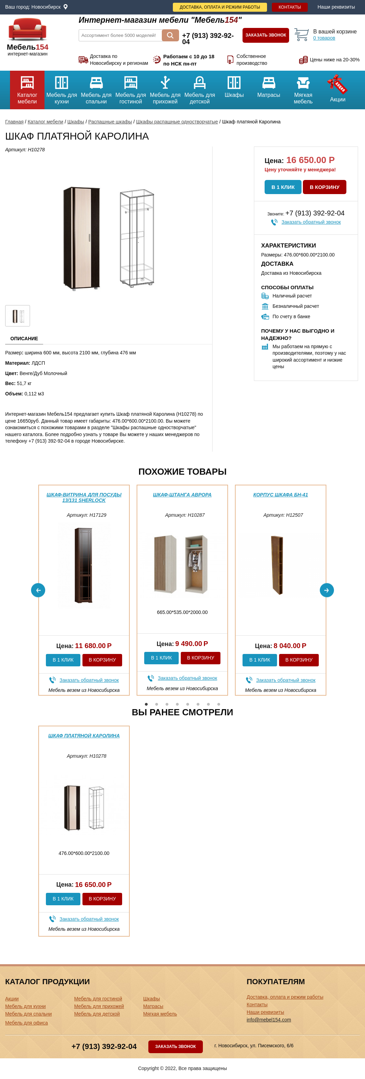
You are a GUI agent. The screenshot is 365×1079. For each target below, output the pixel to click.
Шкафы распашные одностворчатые (177, 121)
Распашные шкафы (110, 121)
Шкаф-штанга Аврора (182, 494)
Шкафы (234, 84)
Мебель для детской (199, 87)
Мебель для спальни (96, 87)
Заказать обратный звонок (311, 222)
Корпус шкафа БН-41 (280, 494)
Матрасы (268, 84)
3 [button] (167, 704)
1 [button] (146, 704)
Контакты (290, 7)
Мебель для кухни (62, 87)
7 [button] (208, 704)
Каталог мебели (27, 87)
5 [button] (187, 704)
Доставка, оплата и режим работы (220, 7)
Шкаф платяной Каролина (84, 735)
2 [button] (156, 704)
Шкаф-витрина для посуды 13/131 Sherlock (84, 497)
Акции (337, 86)
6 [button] (198, 704)
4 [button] (177, 704)
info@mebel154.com (269, 1019)
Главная (14, 121)
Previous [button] (38, 590)
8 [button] (218, 704)
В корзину (324, 187)
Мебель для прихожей (165, 87)
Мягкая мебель (303, 87)
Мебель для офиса (26, 1023)
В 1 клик (283, 187)
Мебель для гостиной (131, 87)
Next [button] (327, 590)
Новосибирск (46, 7)
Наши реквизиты (336, 7)
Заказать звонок (266, 35)
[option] (84, 590)
